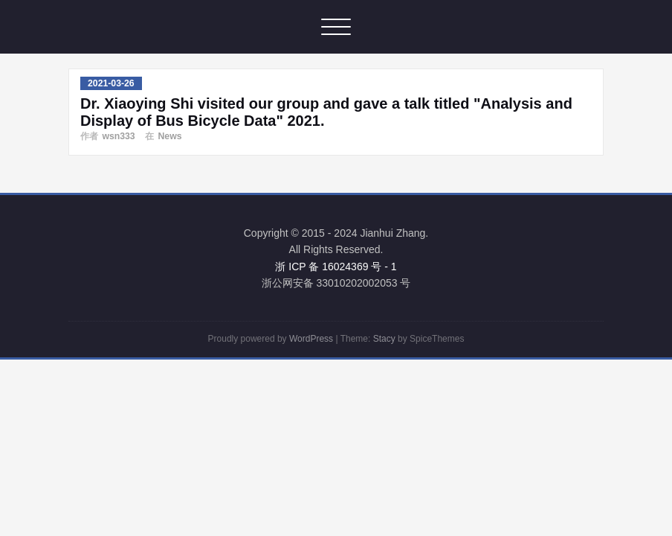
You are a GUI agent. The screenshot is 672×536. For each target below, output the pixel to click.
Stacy (384, 339)
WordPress (311, 339)
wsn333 (118, 136)
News (169, 136)
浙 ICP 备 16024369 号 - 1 (335, 266)
